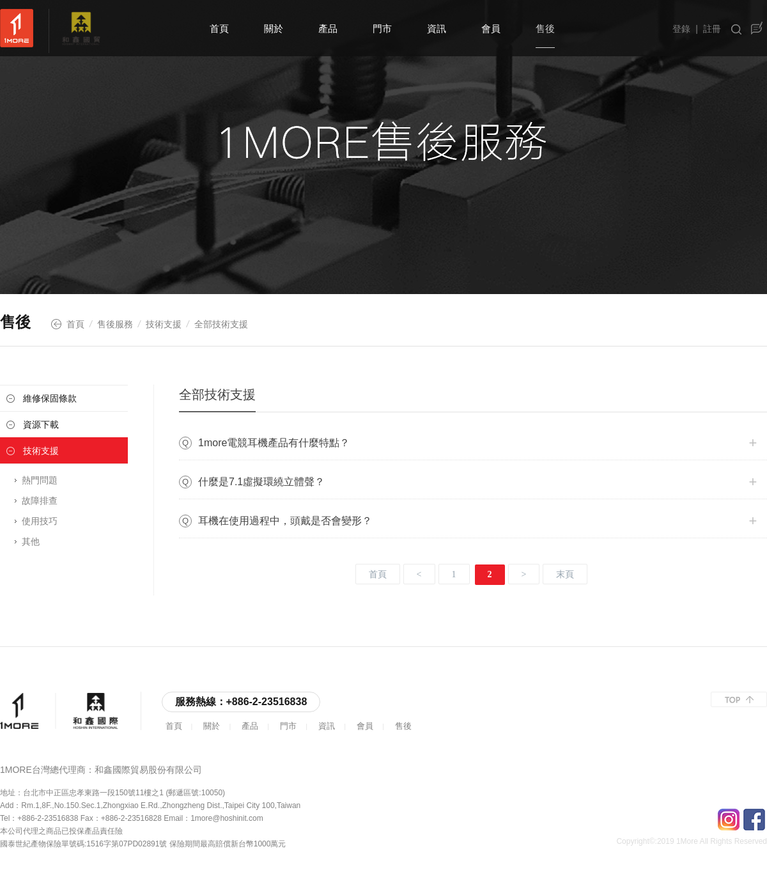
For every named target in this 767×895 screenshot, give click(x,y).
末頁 (565, 574)
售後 (545, 28)
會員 (490, 28)
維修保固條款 (50, 398)
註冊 (712, 29)
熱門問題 (40, 480)
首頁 (219, 28)
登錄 (681, 29)
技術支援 (164, 324)
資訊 (436, 28)
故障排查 (40, 500)
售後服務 (115, 324)
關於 (273, 28)
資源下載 (41, 424)
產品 (327, 28)
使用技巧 (40, 521)
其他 (31, 541)
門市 (382, 28)
